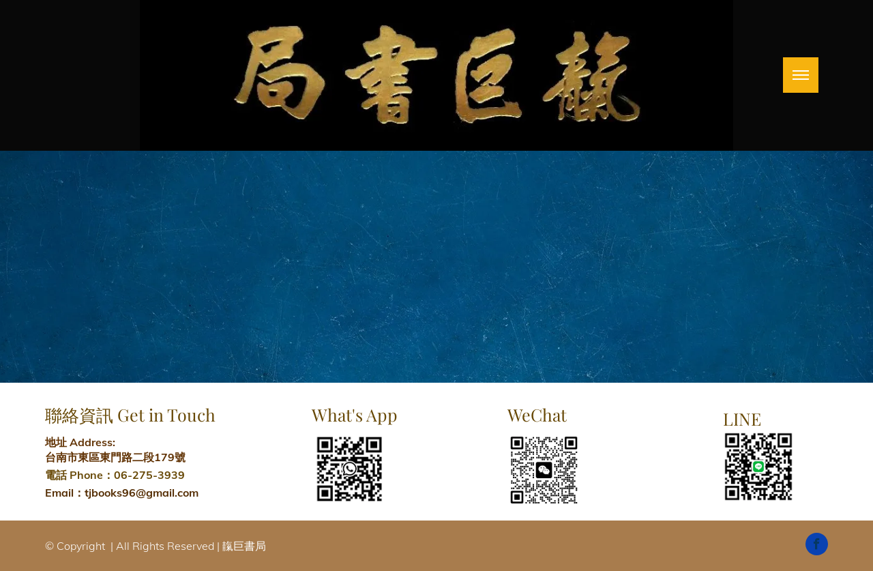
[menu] (800, 75)
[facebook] (816, 546)
